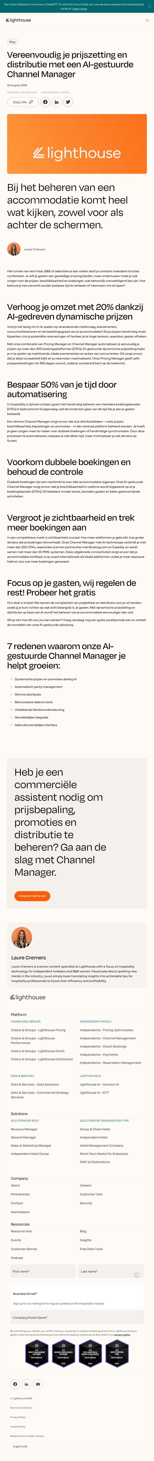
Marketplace (20, 1212)
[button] (23, 102)
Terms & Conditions (21, 1407)
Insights (86, 1240)
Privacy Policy (18, 1417)
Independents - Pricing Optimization (107, 1030)
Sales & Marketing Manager (31, 1146)
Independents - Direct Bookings (103, 1046)
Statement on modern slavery (27, 1436)
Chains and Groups (25, 1021)
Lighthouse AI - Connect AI (99, 1084)
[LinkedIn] (27, 1384)
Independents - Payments (99, 1055)
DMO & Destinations (95, 1162)
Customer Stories (24, 1249)
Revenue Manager (24, 1129)
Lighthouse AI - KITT (94, 1093)
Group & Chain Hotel (95, 1129)
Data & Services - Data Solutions (35, 1084)
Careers (85, 1185)
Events (16, 1240)
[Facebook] (15, 1384)
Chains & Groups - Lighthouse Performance (33, 1040)
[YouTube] (38, 1384)
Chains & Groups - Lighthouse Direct (38, 1051)
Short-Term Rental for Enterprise (104, 1154)
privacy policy (122, 1334)
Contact (17, 1203)
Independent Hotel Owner (30, 1154)
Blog (83, 1231)
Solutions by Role (25, 1120)
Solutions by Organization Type (104, 1120)
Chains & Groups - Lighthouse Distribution (42, 1059)
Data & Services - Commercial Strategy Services (40, 1095)
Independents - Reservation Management (110, 1063)
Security (86, 1203)
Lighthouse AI (90, 1076)
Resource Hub (21, 1231)
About (15, 1185)
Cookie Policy (17, 1426)
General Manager (23, 1137)
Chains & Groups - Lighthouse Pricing (38, 1030)
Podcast (17, 1258)
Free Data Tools (91, 1249)
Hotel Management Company (102, 1146)
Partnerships (20, 1194)
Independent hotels (95, 1021)
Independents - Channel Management (108, 1038)
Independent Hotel (93, 1137)
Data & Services (22, 1076)
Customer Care (91, 1194)
